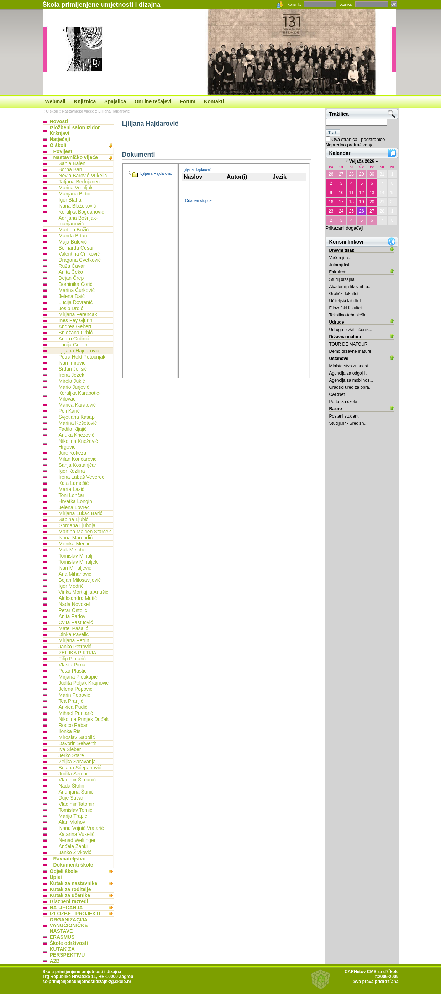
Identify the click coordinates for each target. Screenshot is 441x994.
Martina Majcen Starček (85, 531)
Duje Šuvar (71, 798)
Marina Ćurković (77, 290)
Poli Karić (69, 411)
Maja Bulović (73, 242)
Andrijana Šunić (76, 792)
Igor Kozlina (72, 471)
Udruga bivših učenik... (350, 329)
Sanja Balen (72, 163)
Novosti (59, 121)
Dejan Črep (71, 278)
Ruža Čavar (72, 266)
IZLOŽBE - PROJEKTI (75, 913)
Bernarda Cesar (76, 248)
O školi (52, 111)
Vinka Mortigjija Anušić (84, 592)
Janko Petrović (75, 646)
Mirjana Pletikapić (78, 677)
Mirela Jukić (72, 381)
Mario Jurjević (74, 387)
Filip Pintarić (72, 658)
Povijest (63, 151)
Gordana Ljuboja (77, 525)
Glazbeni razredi (69, 901)
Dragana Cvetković (80, 260)
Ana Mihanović (75, 574)
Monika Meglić (74, 543)
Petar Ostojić (73, 610)
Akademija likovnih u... (350, 286)
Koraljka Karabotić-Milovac (80, 396)
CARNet (337, 394)
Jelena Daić (72, 296)
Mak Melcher (73, 550)
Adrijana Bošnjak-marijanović (78, 220)
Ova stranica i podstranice (358, 139)
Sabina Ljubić (74, 519)
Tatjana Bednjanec (79, 181)
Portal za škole (343, 401)
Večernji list (340, 257)
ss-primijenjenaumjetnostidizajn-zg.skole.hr (87, 981)
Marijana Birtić (74, 194)
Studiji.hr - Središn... (348, 423)
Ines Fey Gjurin (76, 320)
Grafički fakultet (344, 293)
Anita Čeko (71, 272)
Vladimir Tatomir (76, 804)
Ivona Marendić (76, 537)
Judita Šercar (73, 773)
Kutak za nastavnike (74, 883)
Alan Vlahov (72, 822)
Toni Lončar (71, 495)
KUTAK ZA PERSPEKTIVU (67, 952)
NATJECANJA (66, 907)
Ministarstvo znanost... (350, 365)
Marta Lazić (71, 489)
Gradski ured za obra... (351, 387)
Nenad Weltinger (77, 840)
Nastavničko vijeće (78, 111)
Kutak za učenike (70, 895)
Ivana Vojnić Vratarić (81, 828)
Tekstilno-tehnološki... (349, 315)
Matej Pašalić (73, 628)
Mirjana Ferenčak (78, 314)
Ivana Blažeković (77, 206)
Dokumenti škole (73, 865)
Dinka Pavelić (74, 634)
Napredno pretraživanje (350, 144)
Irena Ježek (71, 375)
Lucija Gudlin (73, 344)
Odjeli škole (64, 871)
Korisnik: (294, 4)
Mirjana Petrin (74, 640)
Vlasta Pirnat (73, 665)
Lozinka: (345, 4)
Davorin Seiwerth (78, 743)
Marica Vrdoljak (76, 187)
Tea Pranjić (71, 701)
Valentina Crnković (79, 254)
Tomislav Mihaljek (78, 562)
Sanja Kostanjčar (77, 465)
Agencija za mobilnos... (351, 380)
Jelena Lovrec (74, 507)
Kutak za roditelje (70, 889)
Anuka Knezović (76, 435)
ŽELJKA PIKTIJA (77, 652)
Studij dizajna (342, 279)
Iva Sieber (70, 749)
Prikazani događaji (344, 228)
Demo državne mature (350, 351)
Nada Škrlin (71, 786)
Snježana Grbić (76, 332)
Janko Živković (75, 852)
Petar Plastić (73, 671)
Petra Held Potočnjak (82, 357)
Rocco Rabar (73, 725)
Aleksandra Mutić (78, 598)
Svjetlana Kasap (77, 417)
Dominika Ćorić (76, 284)
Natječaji (60, 139)
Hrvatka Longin (75, 501)
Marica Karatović (77, 405)
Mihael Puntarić (76, 713)
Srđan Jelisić (73, 369)
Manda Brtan (73, 236)
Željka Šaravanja (77, 761)
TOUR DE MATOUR (348, 344)
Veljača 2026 (361, 161)
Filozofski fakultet (345, 307)
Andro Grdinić (74, 338)
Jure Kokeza (72, 453)
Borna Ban (70, 169)
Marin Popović (74, 695)
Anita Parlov (72, 616)
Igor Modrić (71, 586)
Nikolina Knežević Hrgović (78, 444)
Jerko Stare (71, 755)
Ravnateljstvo (69, 859)
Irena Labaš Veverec (81, 477)
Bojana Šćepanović (80, 767)
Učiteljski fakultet (345, 300)
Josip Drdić (71, 308)
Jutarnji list (339, 264)
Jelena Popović (76, 689)
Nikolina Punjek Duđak (84, 719)
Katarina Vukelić (77, 834)
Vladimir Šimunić (77, 780)
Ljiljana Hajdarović (114, 111)
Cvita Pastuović (76, 622)
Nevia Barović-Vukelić (83, 175)
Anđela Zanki (73, 846)
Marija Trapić (73, 816)
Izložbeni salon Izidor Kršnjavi (75, 130)
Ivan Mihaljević (75, 568)
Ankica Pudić (73, 707)
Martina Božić (74, 229)
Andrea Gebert (75, 326)
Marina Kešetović (78, 423)
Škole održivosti (69, 943)
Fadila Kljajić (73, 429)
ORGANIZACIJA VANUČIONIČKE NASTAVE (69, 925)
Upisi (56, 877)
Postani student (344, 416)
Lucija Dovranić (76, 302)
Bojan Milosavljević (80, 580)
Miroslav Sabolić (77, 737)
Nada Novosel (74, 604)
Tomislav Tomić (76, 810)
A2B (55, 961)
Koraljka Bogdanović (81, 212)
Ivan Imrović (72, 363)
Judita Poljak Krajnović (84, 683)
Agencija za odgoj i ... (349, 373)
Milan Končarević (78, 459)
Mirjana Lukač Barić (81, 513)
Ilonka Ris (69, 731)
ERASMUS (62, 937)
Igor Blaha (70, 200)
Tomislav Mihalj (76, 556)
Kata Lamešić (74, 483)
